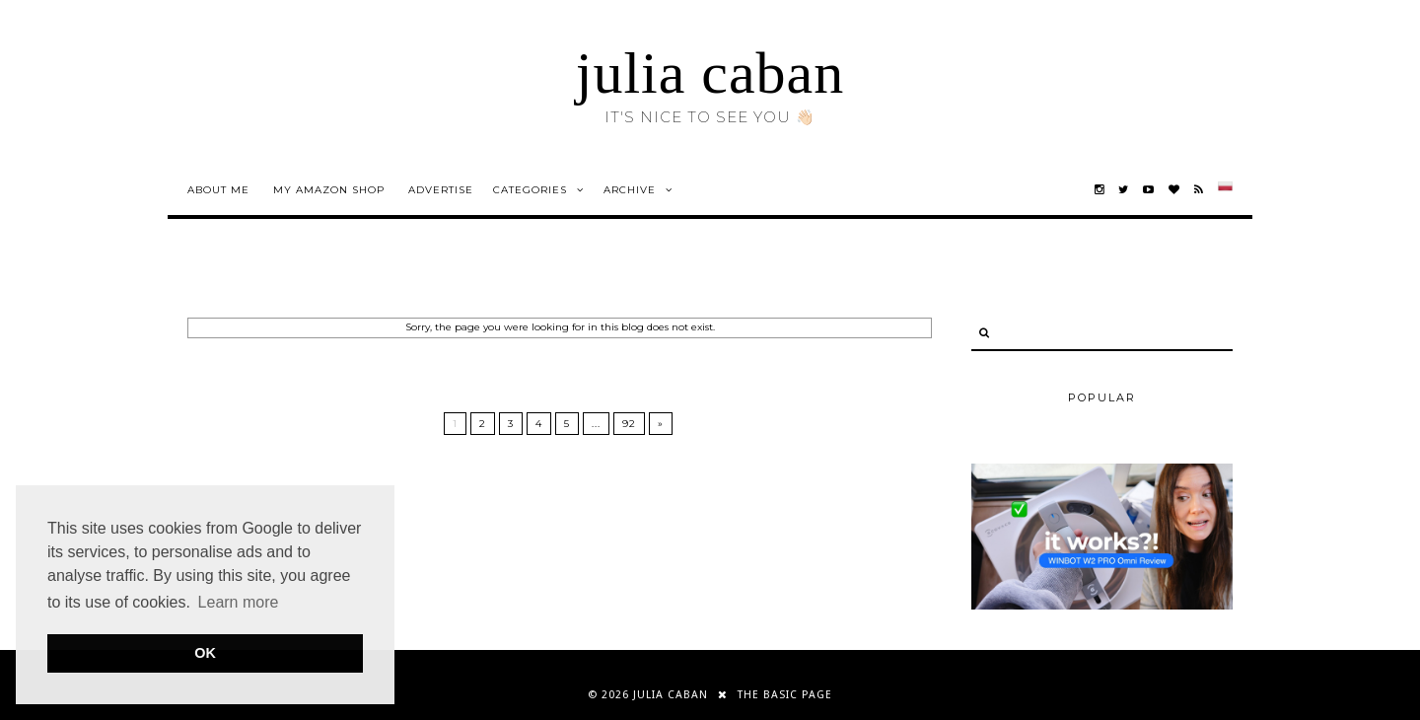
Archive (630, 189)
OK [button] (205, 653)
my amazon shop (329, 189)
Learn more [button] (238, 602)
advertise (440, 189)
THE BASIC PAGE (785, 694)
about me (218, 189)
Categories (530, 189)
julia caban (710, 73)
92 (629, 423)
